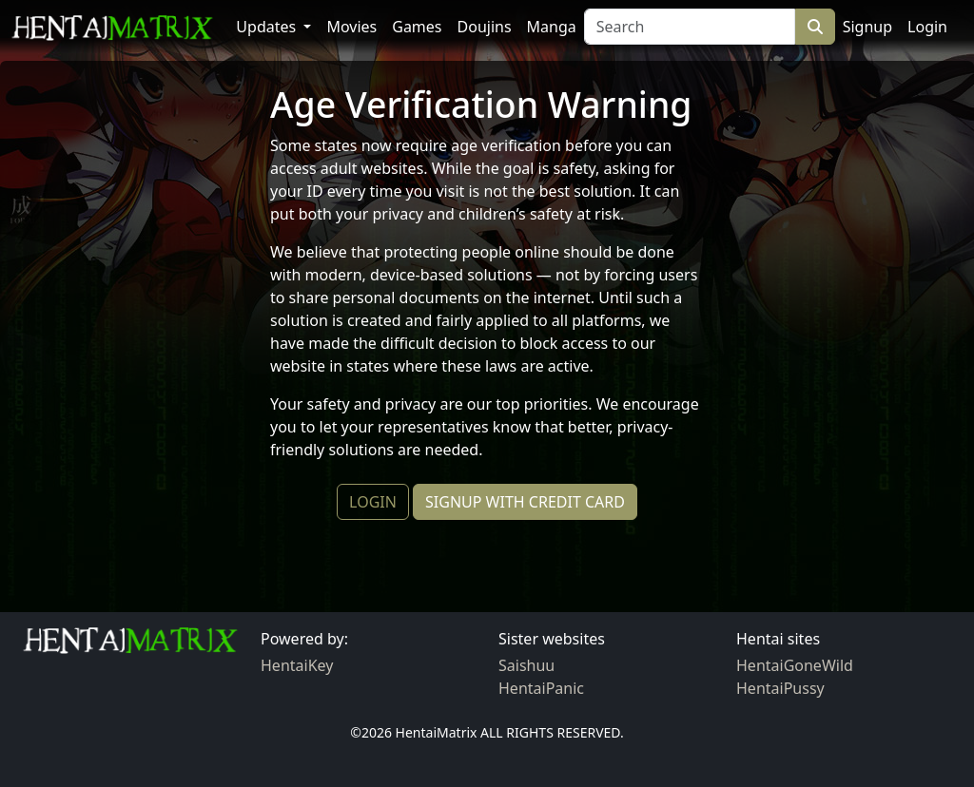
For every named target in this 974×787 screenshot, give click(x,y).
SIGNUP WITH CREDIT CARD (525, 501)
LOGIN (373, 501)
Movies (351, 26)
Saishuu (526, 665)
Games (416, 26)
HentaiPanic (541, 688)
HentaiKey (297, 665)
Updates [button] (268, 26)
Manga (551, 26)
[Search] (689, 27)
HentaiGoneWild (794, 665)
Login (927, 26)
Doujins (485, 26)
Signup (867, 26)
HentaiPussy (780, 688)
